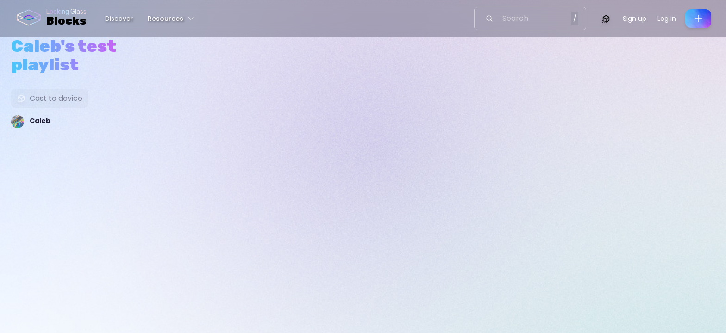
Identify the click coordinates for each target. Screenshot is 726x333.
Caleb (40, 120)
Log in (666, 18)
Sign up (634, 18)
